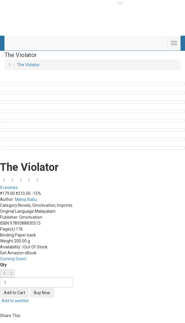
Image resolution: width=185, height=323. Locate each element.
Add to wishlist (14, 300)
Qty (3, 264)
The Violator (28, 64)
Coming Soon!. (13, 258)
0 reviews (9, 187)
